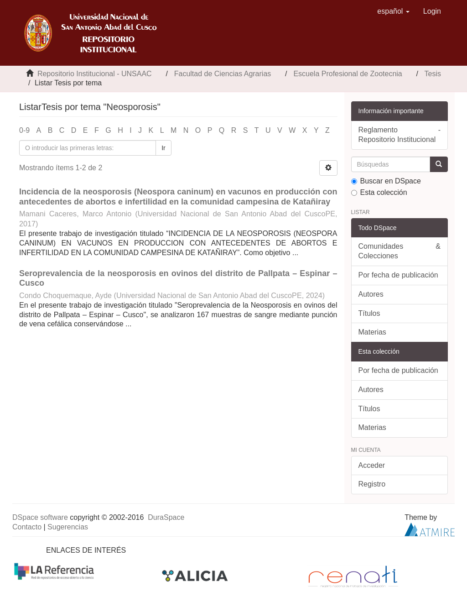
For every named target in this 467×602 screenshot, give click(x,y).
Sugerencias (67, 527)
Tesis (433, 74)
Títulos (369, 313)
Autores (371, 294)
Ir (163, 148)
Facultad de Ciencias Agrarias (222, 74)
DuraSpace (166, 517)
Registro (372, 484)
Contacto (27, 527)
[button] (393, 11)
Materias (372, 332)
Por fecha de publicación (398, 275)
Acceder (371, 465)
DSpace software (40, 517)
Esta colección (379, 192)
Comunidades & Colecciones (399, 251)
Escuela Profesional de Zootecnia (347, 74)
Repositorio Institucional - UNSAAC (94, 74)
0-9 (24, 130)
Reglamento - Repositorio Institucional (399, 134)
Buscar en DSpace (386, 181)
